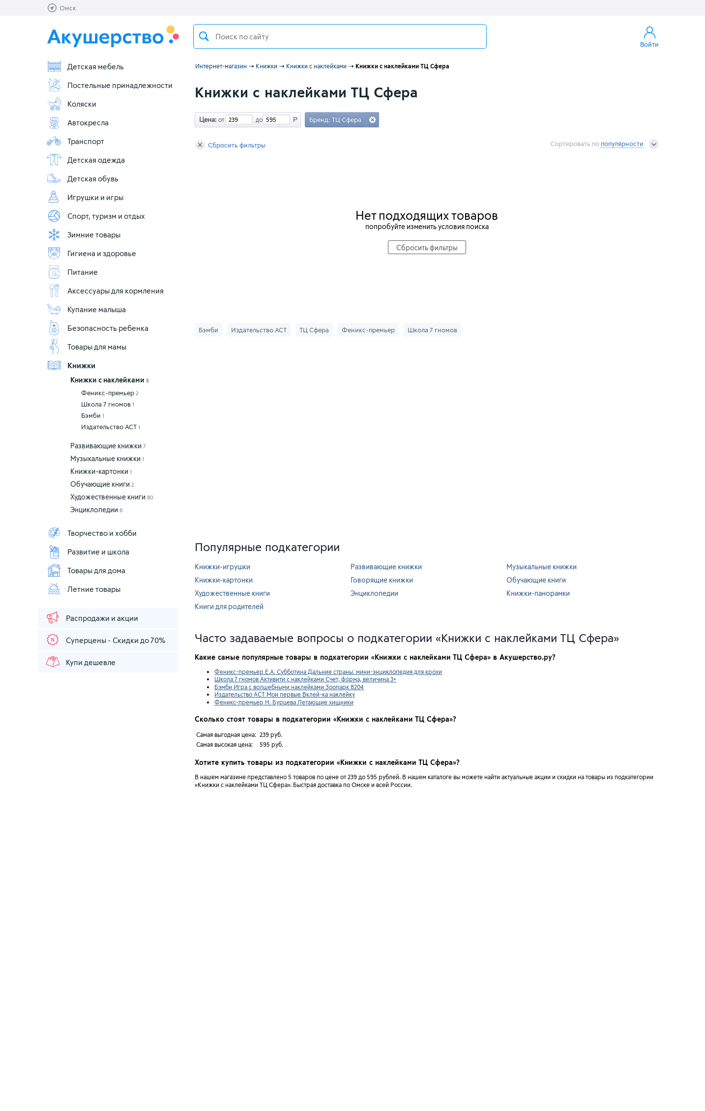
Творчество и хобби (91, 533)
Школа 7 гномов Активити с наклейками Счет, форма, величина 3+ (305, 678)
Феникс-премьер (110, 393)
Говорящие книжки (382, 580)
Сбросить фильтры (230, 145)
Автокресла (77, 122)
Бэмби (92, 415)
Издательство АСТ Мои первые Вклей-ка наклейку (284, 694)
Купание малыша (86, 309)
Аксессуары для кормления (105, 290)
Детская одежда (85, 160)
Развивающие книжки (108, 445)
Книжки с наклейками (109, 380)
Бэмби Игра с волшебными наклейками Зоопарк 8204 (289, 686)
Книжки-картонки (101, 471)
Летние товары (83, 589)
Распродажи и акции (91, 617)
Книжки (70, 365)
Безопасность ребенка (97, 328)
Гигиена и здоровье (91, 253)
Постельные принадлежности (109, 85)
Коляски (71, 104)
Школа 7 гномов (107, 404)
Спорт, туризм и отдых (95, 216)
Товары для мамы (86, 346)
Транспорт (75, 141)
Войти (649, 36)
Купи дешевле (80, 662)
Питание (72, 272)
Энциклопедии (96, 509)
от (220, 119)
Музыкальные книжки (107, 458)
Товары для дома (85, 570)
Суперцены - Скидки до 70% (105, 639)
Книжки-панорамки (538, 593)
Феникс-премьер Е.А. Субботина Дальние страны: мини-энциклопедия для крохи (328, 671)
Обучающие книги (102, 484)
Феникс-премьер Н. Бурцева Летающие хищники (283, 702)
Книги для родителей (229, 606)
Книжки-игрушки (222, 566)
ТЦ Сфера (314, 330)
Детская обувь (82, 178)
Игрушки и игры (84, 197)
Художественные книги (111, 497)
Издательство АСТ (110, 427)
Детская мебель (85, 66)
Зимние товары (83, 234)
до (258, 119)
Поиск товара (204, 36)
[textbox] (340, 36)
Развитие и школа (87, 551)
